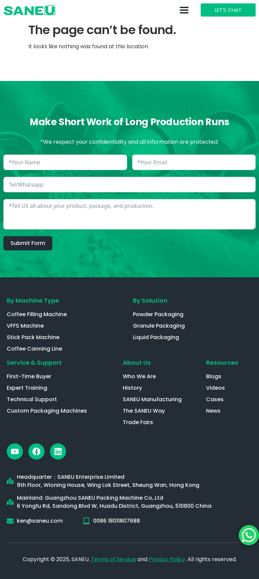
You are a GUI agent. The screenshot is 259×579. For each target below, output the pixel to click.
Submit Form (27, 243)
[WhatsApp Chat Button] (249, 535)
